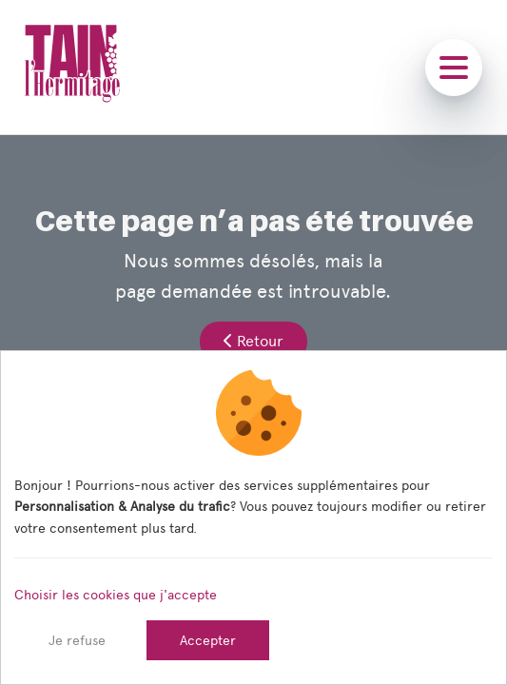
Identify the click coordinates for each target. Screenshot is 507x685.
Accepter (208, 640)
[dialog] (253, 517)
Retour (253, 341)
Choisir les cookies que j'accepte (115, 594)
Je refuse (77, 640)
